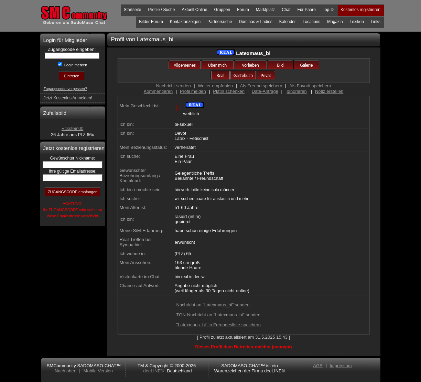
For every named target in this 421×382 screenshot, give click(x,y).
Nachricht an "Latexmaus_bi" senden (213, 304)
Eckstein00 (73, 128)
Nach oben (65, 370)
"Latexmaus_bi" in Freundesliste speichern (218, 324)
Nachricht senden (173, 85)
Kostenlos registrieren (360, 9)
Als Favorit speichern (310, 85)
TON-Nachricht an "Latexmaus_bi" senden (218, 314)
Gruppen (222, 9)
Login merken (75, 65)
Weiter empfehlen (215, 85)
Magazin (335, 21)
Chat (286, 9)
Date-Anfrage (265, 91)
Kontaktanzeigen (185, 21)
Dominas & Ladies (255, 21)
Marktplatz (265, 9)
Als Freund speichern (261, 85)
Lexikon (357, 21)
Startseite (132, 9)
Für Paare (307, 9)
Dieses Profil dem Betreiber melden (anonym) (243, 346)
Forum (243, 9)
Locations (311, 21)
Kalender (287, 21)
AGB (317, 365)
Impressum (341, 365)
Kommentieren (158, 91)
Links (375, 21)
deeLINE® (153, 370)
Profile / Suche (161, 9)
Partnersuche (219, 21)
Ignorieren (297, 91)
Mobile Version (98, 370)
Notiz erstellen (329, 91)
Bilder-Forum (151, 21)
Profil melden (193, 91)
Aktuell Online (194, 9)
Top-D (328, 9)
